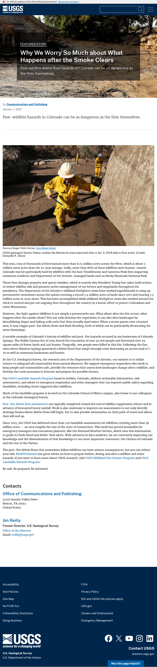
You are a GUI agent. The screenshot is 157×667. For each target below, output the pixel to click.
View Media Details (46, 248)
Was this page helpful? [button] (125, 663)
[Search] (140, 9)
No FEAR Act (11, 606)
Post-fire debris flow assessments (25, 404)
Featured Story (33, 44)
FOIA (84, 584)
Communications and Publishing (27, 104)
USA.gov (86, 606)
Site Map (8, 599)
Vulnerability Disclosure (18, 613)
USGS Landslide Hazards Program (30, 378)
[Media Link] (78, 196)
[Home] (13, 12)
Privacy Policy (90, 591)
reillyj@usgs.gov (23, 534)
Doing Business (12, 620)
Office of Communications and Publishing (42, 493)
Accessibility (11, 584)
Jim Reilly (12, 520)
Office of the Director (17, 530)
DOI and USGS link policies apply (102, 599)
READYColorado (26, 454)
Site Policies (10, 591)
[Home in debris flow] (78, 56)
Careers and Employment (97, 613)
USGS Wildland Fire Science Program (110, 458)
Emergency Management (97, 620)
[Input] (122, 9)
